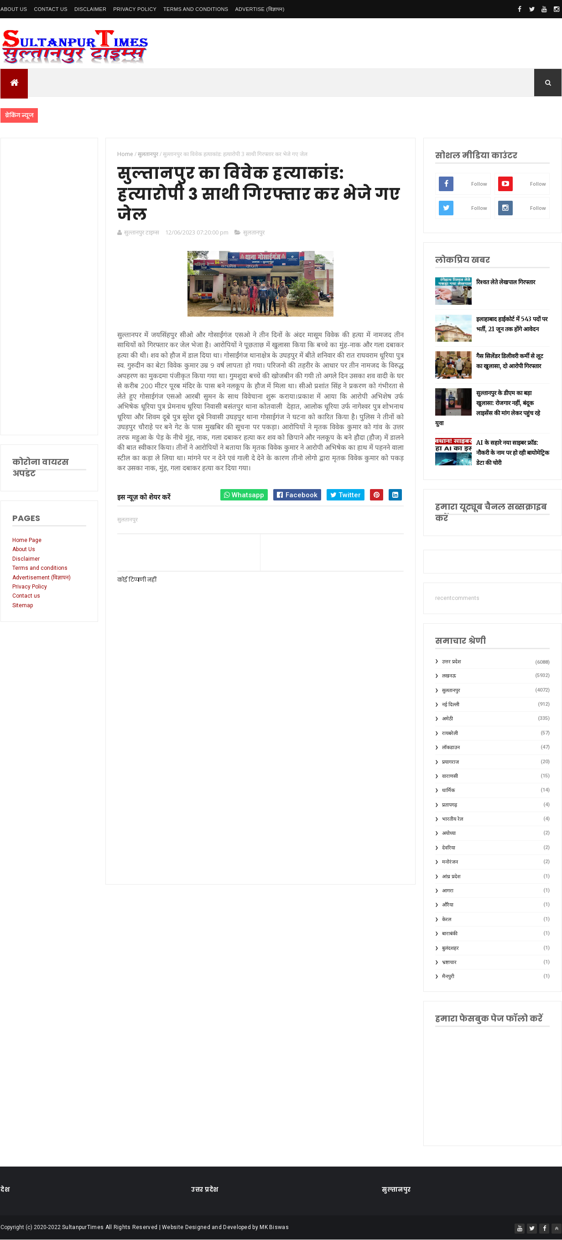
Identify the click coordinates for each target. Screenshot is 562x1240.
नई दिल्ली (450, 705)
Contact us (26, 596)
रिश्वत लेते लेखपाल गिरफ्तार (505, 282)
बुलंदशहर (450, 948)
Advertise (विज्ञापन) (259, 9)
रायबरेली (450, 733)
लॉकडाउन (451, 747)
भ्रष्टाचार (449, 962)
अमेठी (447, 719)
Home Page (27, 540)
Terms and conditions (195, 9)
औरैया (447, 905)
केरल (446, 919)
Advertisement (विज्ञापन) (41, 577)
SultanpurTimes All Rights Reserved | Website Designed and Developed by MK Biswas (175, 1227)
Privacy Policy (134, 9)
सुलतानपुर (254, 232)
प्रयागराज (450, 762)
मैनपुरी (448, 976)
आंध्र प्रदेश (451, 877)
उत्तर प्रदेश (451, 662)
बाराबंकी (450, 934)
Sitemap (22, 605)
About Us (13, 9)
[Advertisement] (49, 286)
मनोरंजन (450, 862)
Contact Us (51, 9)
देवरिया (448, 848)
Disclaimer (90, 9)
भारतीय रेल (452, 819)
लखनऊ (449, 676)
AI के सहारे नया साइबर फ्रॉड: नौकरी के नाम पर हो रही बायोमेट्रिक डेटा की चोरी (512, 453)
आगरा (447, 891)
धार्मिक (448, 790)
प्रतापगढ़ (449, 805)
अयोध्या (449, 833)
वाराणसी (450, 776)
